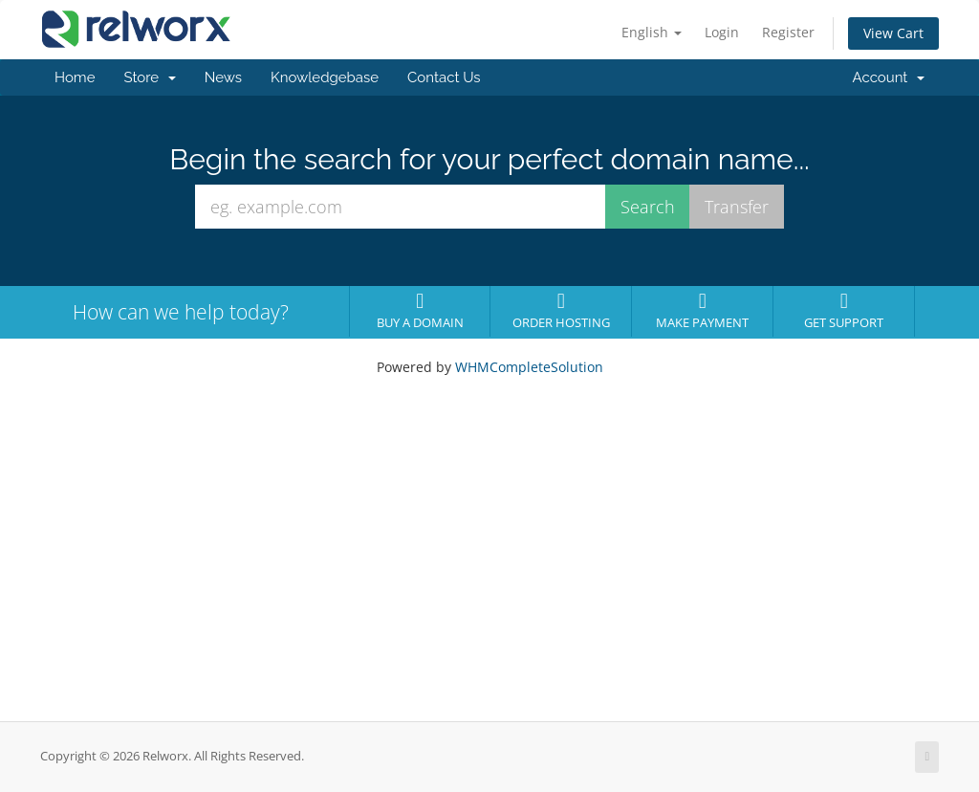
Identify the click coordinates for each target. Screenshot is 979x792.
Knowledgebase (325, 77)
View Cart (893, 33)
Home (74, 77)
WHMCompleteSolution (529, 367)
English (651, 32)
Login (722, 32)
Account (889, 77)
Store (149, 77)
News (223, 77)
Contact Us (444, 77)
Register (788, 32)
